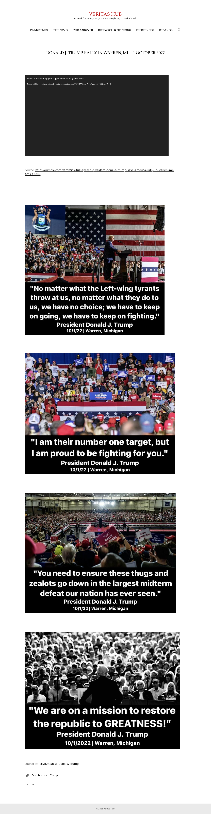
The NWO (60, 30)
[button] (179, 30)
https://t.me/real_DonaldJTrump (57, 764)
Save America (39, 775)
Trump (54, 775)
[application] (97, 115)
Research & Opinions (114, 30)
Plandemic (39, 30)
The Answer (83, 30)
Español (166, 30)
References (145, 30)
